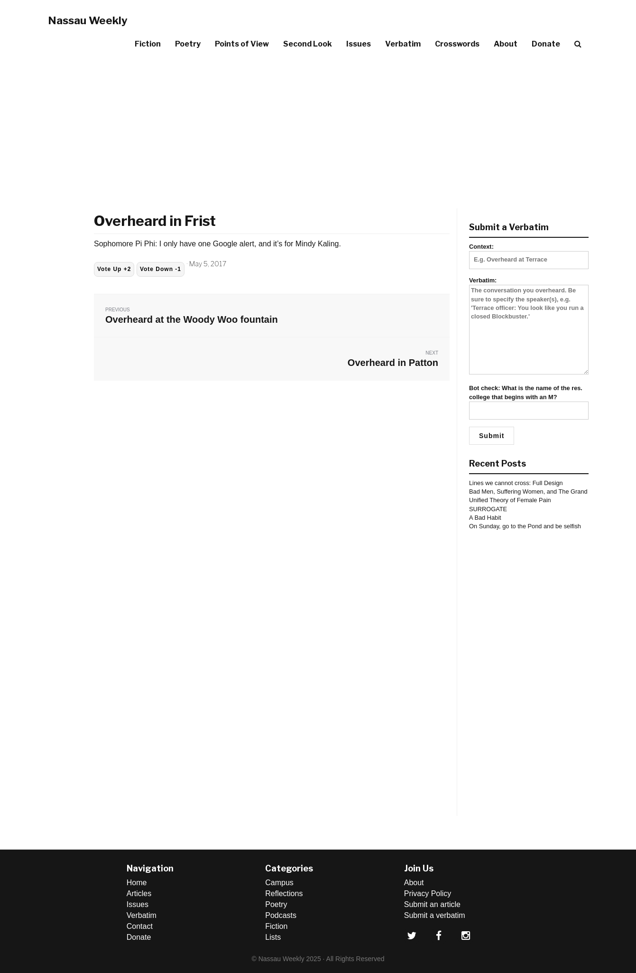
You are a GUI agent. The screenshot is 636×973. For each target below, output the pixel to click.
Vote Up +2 (114, 269)
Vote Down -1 (160, 269)
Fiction (148, 43)
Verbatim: (529, 326)
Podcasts (280, 915)
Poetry (188, 43)
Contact (140, 926)
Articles (139, 893)
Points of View (242, 43)
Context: (529, 253)
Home (137, 883)
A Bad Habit (485, 517)
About (505, 43)
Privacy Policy (428, 893)
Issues (358, 43)
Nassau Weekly (88, 20)
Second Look (307, 43)
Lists (273, 937)
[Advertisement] (318, 127)
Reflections (284, 893)
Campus (279, 883)
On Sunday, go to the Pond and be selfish (525, 526)
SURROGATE (488, 509)
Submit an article (432, 904)
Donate (546, 43)
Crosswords (457, 43)
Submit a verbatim (434, 915)
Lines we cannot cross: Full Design (516, 482)
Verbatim (403, 43)
